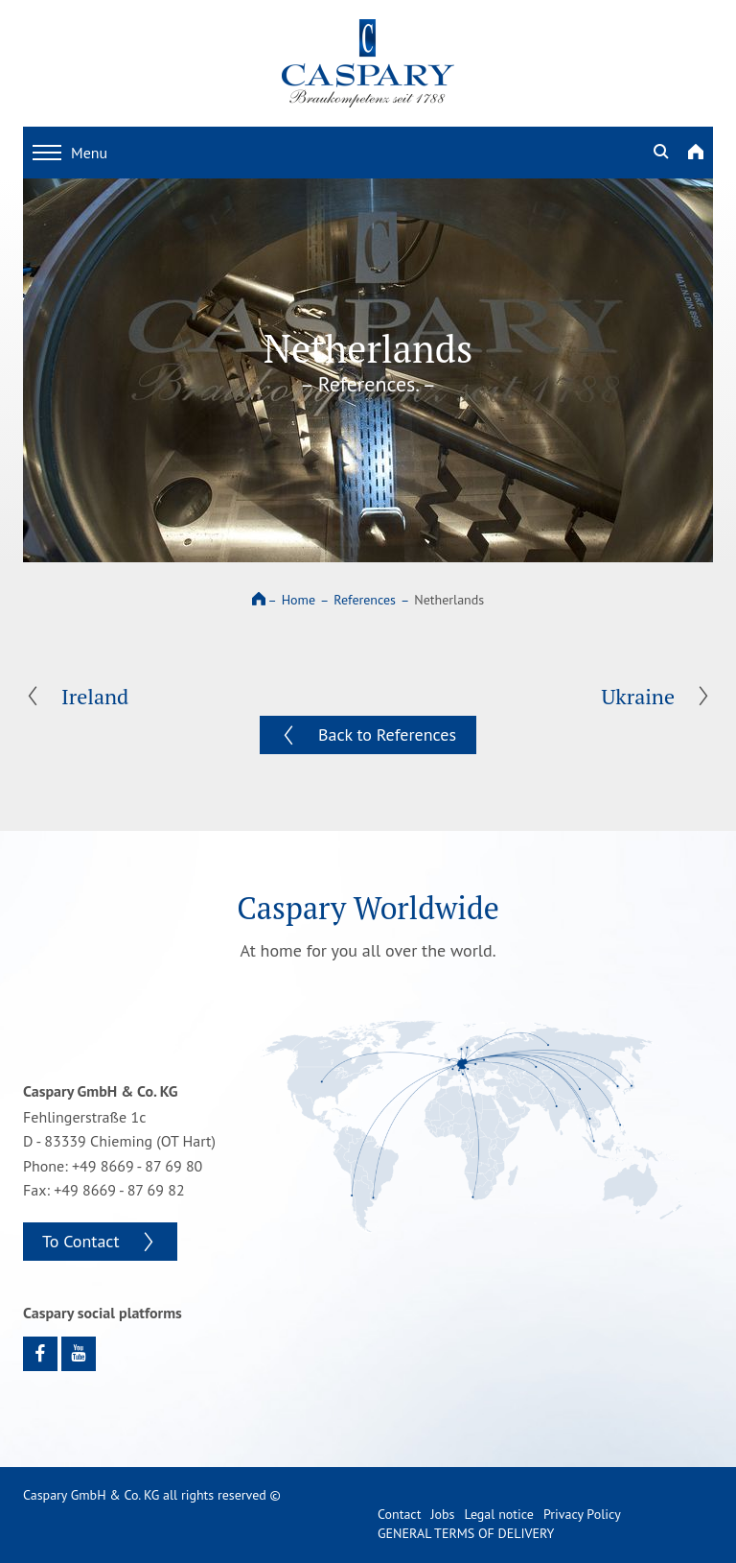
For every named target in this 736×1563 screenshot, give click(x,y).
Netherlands (449, 599)
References (365, 599)
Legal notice (498, 1514)
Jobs (442, 1514)
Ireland (94, 696)
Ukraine (638, 696)
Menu (70, 152)
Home (298, 599)
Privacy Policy (582, 1514)
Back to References (387, 734)
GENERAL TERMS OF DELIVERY (466, 1533)
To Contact (81, 1241)
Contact (399, 1514)
